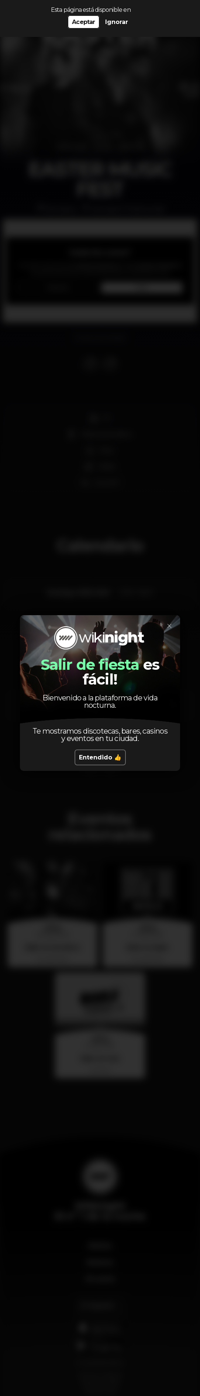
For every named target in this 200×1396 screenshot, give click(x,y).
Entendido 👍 (100, 757)
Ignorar (116, 21)
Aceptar (83, 21)
